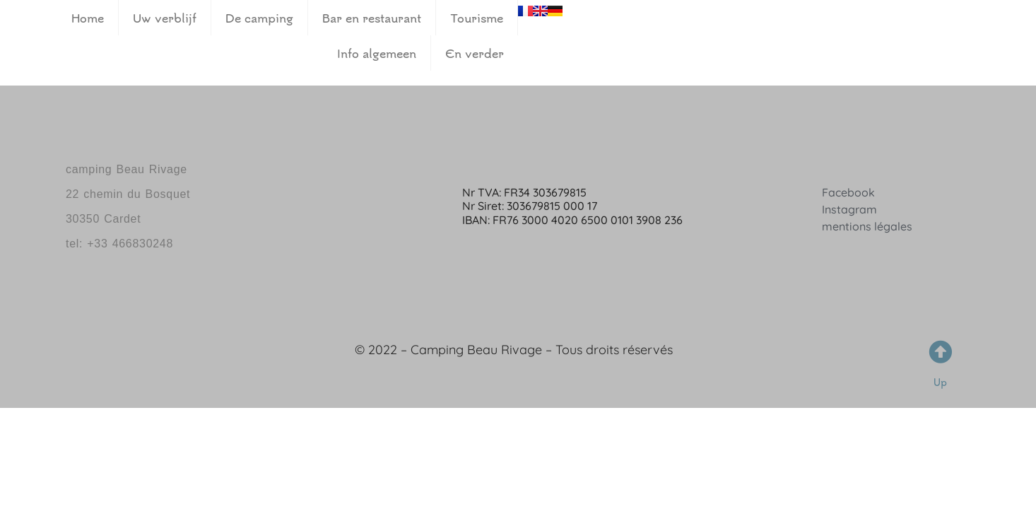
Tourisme (476, 17)
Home (87, 17)
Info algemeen (376, 53)
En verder (474, 53)
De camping (259, 17)
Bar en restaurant (371, 17)
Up (940, 382)
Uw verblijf (164, 17)
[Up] (940, 351)
